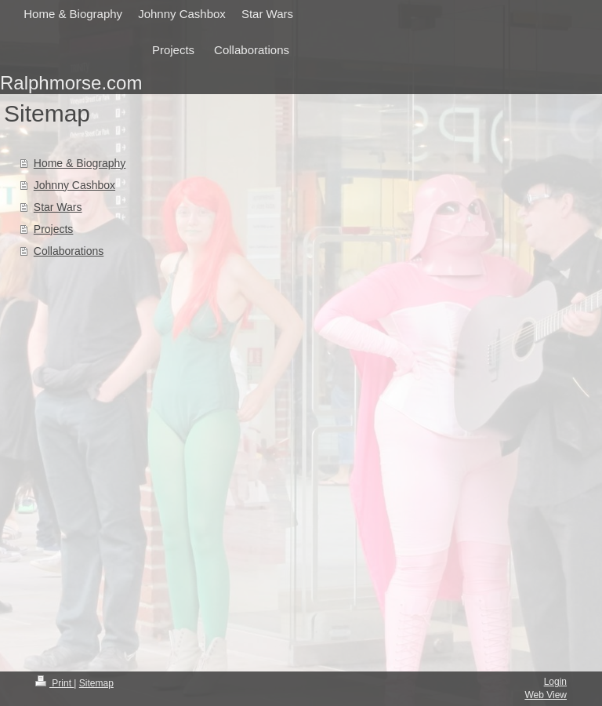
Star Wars (58, 207)
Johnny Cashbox (74, 185)
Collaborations (69, 251)
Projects (54, 229)
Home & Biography (80, 163)
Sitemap (96, 683)
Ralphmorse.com (71, 82)
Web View (545, 695)
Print (54, 683)
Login (555, 681)
